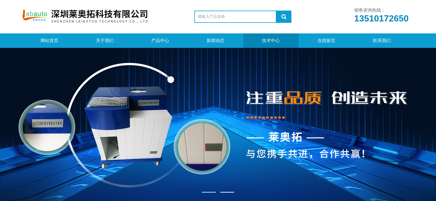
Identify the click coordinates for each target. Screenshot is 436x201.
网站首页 (49, 40)
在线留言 (326, 40)
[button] (209, 192)
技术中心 (271, 40)
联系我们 (382, 40)
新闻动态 (215, 40)
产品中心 (160, 40)
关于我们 (105, 40)
